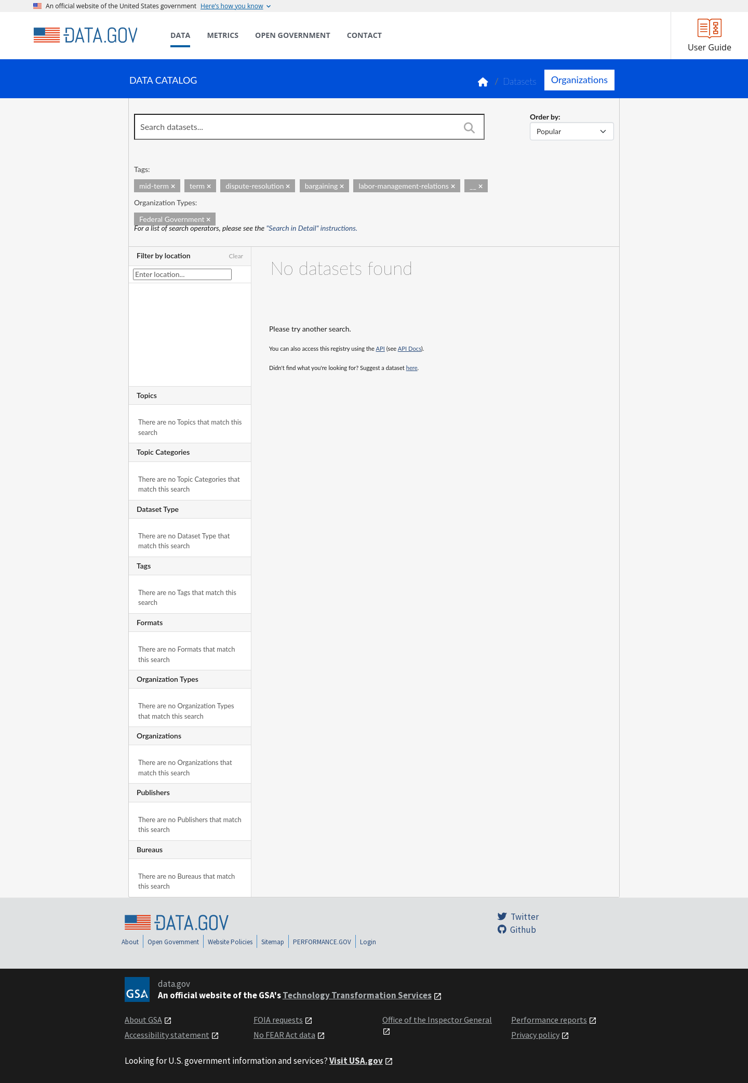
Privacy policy (535, 1034)
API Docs (409, 348)
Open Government (173, 941)
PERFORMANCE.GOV (322, 941)
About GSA (143, 1019)
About (130, 941)
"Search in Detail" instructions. (312, 227)
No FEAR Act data (284, 1034)
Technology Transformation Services (357, 995)
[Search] (469, 128)
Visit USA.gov (356, 1060)
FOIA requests (278, 1019)
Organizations (579, 79)
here (412, 367)
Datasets (520, 81)
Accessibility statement (167, 1034)
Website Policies (230, 941)
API (380, 348)
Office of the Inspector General (437, 1019)
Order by (544, 116)
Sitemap (272, 941)
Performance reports (549, 1019)
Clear (236, 256)
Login (368, 941)
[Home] (85, 35)
